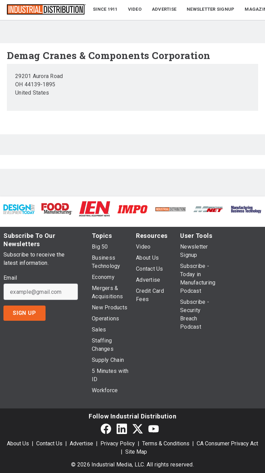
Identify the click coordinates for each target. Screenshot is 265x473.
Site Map (136, 451)
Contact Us (49, 443)
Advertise (81, 443)
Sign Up (24, 313)
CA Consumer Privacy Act (227, 443)
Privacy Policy (117, 443)
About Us (18, 443)
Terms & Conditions (165, 443)
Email (10, 278)
